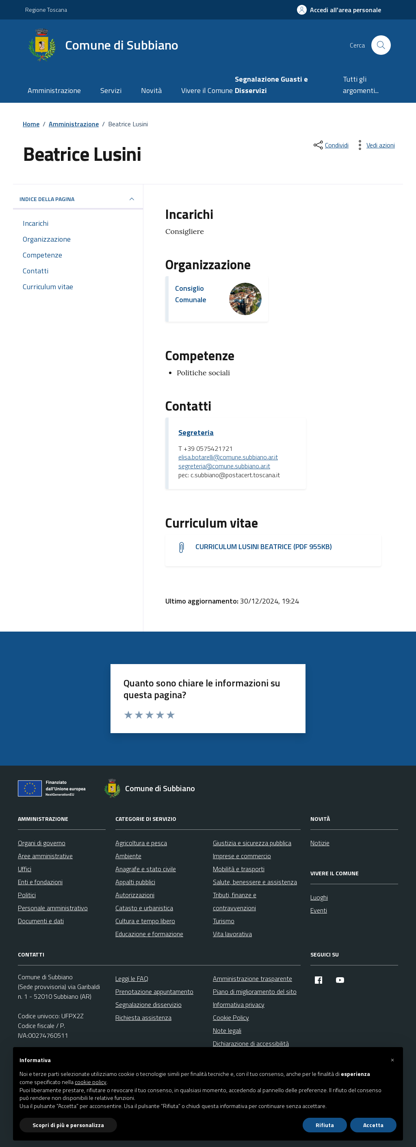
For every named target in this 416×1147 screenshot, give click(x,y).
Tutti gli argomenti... (361, 85)
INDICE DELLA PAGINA (78, 199)
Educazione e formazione (149, 934)
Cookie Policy (231, 1017)
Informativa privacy (238, 1004)
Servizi (110, 90)
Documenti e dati (41, 921)
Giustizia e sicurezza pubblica (252, 843)
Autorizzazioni (134, 895)
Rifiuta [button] (325, 1125)
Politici (27, 895)
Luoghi (319, 897)
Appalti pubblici (135, 882)
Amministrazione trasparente (252, 978)
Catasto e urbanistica (144, 908)
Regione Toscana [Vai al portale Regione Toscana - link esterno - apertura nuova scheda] (46, 9)
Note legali (227, 1030)
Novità (151, 90)
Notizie (319, 843)
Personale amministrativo (53, 908)
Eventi (318, 910)
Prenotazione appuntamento (154, 991)
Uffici (24, 869)
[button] (392, 1060)
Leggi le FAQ (131, 978)
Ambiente (128, 856)
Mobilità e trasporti (238, 869)
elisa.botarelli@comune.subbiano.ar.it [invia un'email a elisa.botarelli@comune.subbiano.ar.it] (228, 457)
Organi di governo (41, 843)
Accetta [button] (373, 1125)
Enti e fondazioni (40, 882)
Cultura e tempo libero (145, 921)
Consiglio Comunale (190, 294)
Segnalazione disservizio (148, 1004)
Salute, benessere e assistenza (255, 882)
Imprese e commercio (242, 856)
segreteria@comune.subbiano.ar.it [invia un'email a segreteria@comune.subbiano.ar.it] (224, 466)
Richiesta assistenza (143, 1017)
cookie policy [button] (90, 1082)
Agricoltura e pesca (141, 843)
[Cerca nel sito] (381, 45)
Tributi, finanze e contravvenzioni (234, 901)
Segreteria (196, 432)
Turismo (223, 921)
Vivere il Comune (207, 90)
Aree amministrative (45, 856)
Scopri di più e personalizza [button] (68, 1125)
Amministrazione (54, 90)
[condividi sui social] (330, 145)
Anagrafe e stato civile (145, 869)
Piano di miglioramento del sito (255, 991)
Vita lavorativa (232, 934)
